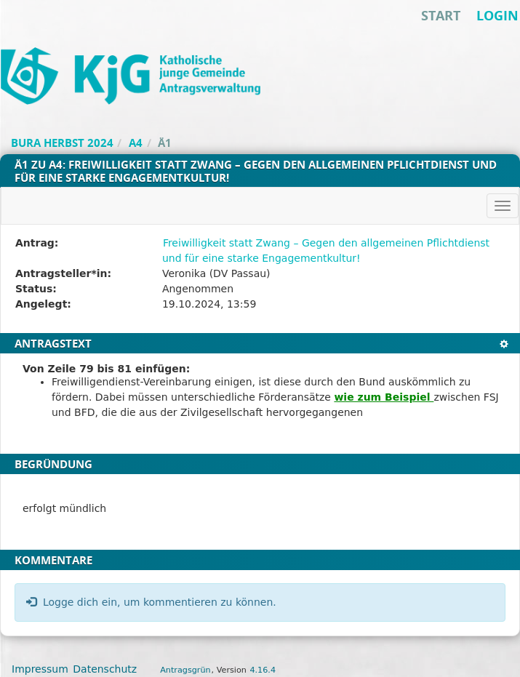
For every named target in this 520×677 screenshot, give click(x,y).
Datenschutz (105, 669)
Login (497, 15)
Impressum (40, 669)
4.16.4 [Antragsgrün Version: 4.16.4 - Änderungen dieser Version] (262, 670)
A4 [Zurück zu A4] (136, 142)
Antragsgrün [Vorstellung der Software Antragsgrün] (185, 670)
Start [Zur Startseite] (440, 15)
